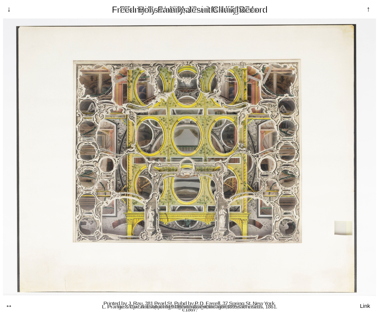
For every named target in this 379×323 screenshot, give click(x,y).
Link (365, 306)
